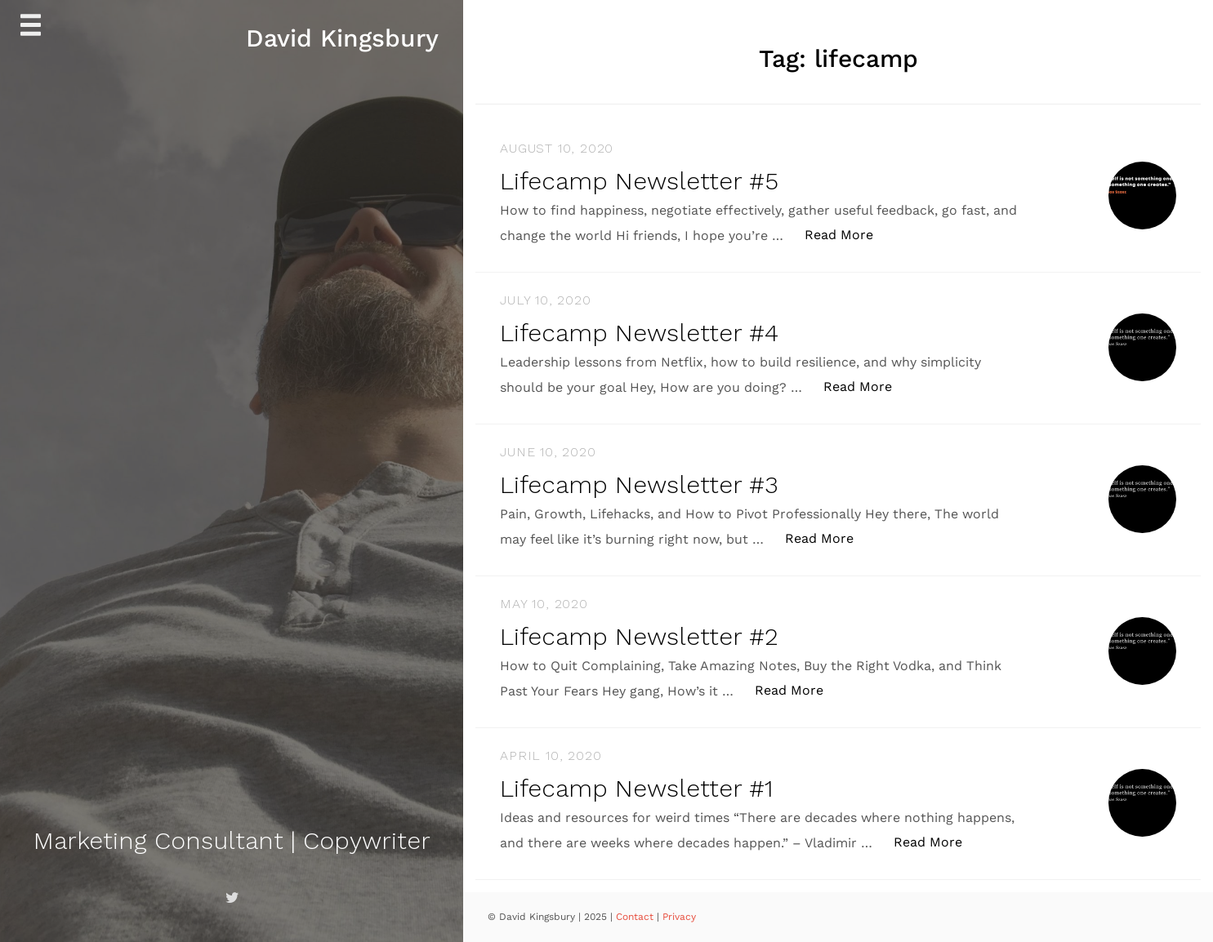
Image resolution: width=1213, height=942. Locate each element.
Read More (847, 233)
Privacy (679, 916)
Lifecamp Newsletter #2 (639, 636)
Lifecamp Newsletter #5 (639, 181)
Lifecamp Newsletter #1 (636, 788)
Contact (636, 916)
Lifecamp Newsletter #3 (639, 484)
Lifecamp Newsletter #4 (639, 332)
